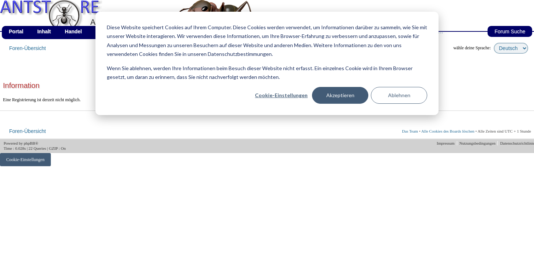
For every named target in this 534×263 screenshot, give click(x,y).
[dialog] (267, 63)
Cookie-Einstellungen (281, 95)
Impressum (446, 143)
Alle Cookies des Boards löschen (447, 131)
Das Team (410, 131)
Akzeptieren (340, 95)
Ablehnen (399, 95)
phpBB (29, 143)
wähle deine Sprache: (472, 47)
